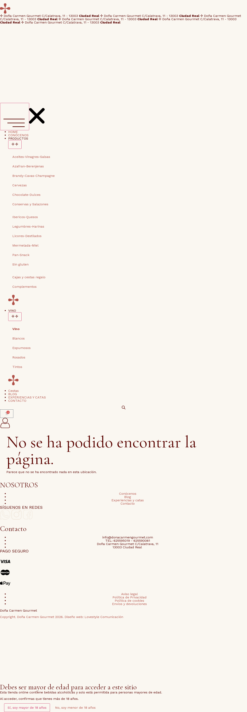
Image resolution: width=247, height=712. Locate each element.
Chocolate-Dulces (26, 195)
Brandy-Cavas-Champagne (33, 176)
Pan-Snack (20, 255)
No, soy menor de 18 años (75, 708)
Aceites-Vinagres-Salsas (31, 157)
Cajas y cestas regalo (28, 277)
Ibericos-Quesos (25, 217)
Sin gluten (20, 264)
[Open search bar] (124, 407)
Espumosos (21, 348)
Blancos (18, 338)
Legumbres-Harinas (28, 226)
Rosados (18, 357)
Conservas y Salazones (30, 204)
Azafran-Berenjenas (28, 166)
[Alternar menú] (14, 116)
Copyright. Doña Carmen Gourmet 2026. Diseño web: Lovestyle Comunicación (61, 617)
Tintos (17, 367)
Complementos (24, 287)
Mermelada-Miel (25, 245)
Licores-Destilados (27, 236)
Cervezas (19, 185)
